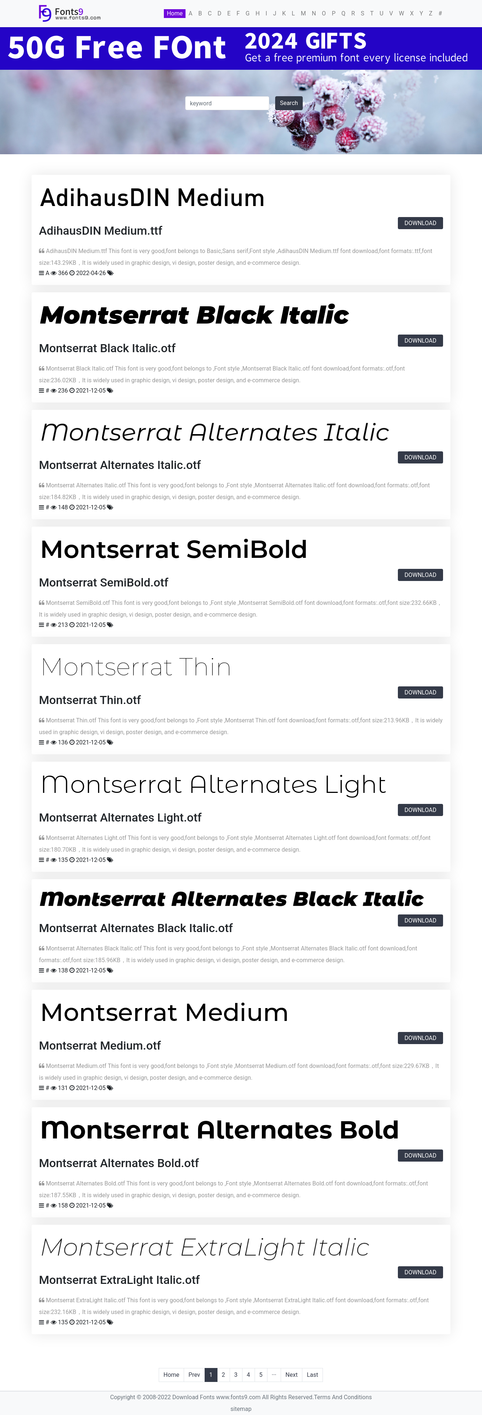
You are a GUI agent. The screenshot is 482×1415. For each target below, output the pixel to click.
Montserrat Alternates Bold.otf (119, 1163)
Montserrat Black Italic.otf (107, 348)
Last (312, 1374)
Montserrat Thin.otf (90, 700)
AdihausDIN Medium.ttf (100, 231)
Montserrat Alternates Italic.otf (120, 465)
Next (291, 1374)
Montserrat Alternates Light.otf (120, 817)
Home (175, 13)
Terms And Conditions (343, 1397)
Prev (194, 1374)
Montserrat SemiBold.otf (103, 582)
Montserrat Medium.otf (100, 1046)
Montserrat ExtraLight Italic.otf (119, 1280)
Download (420, 223)
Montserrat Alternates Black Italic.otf (136, 928)
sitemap (241, 1408)
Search (289, 103)
